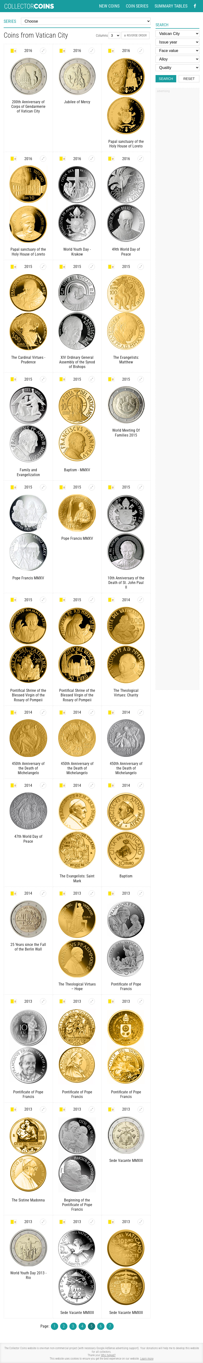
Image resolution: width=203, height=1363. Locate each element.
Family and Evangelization (28, 472)
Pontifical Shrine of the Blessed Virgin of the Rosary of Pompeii (28, 695)
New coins (109, 6)
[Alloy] (177, 59)
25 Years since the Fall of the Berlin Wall (28, 947)
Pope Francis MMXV (28, 578)
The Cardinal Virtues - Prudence (28, 359)
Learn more (146, 1358)
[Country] (177, 33)
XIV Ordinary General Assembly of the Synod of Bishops (77, 362)
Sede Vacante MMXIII (126, 1160)
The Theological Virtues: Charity (125, 692)
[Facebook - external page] (195, 6)
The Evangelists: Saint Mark (77, 878)
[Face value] (177, 50)
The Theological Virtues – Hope (77, 986)
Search (166, 79)
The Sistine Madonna (28, 1200)
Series (10, 21)
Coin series (137, 6)
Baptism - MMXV (77, 470)
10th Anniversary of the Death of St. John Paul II (126, 583)
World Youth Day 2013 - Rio (28, 1275)
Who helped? (108, 1355)
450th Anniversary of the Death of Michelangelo (28, 768)
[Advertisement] (177, 168)
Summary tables (171, 6)
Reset (189, 79)
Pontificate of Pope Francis (126, 986)
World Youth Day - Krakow (77, 251)
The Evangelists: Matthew (126, 359)
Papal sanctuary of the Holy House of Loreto (126, 143)
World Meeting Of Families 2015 (126, 432)
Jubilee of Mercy (77, 102)
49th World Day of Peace (126, 251)
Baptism (126, 876)
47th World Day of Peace (28, 838)
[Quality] (177, 67)
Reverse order (135, 35)
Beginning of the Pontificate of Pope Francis (77, 1205)
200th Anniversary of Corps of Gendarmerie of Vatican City (28, 106)
